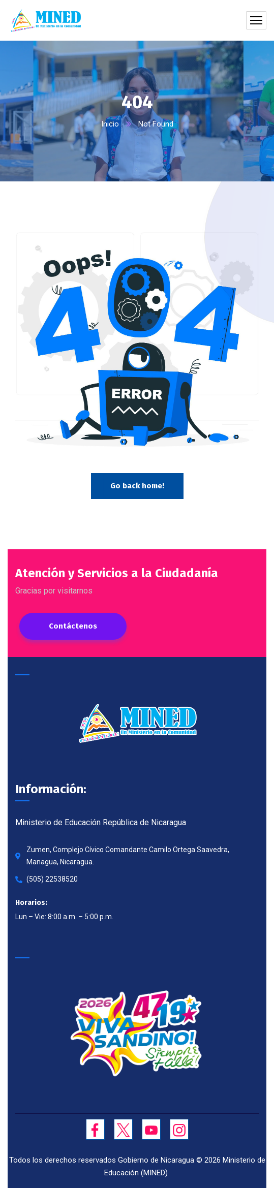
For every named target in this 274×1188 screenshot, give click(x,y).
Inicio (110, 124)
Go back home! (137, 485)
